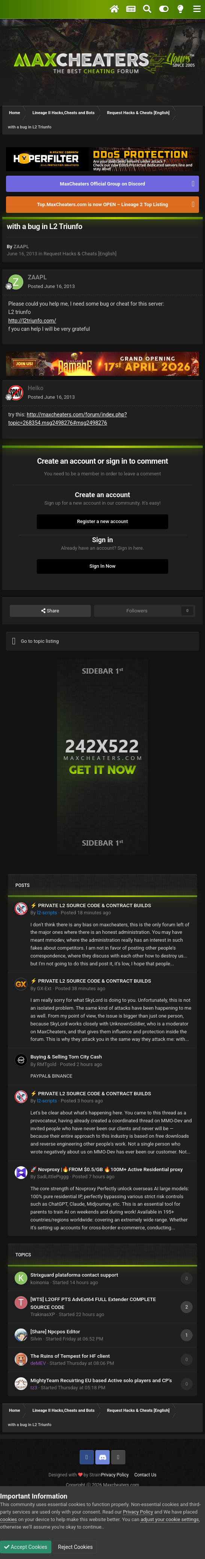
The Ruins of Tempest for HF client (70, 1356)
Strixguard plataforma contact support (74, 1275)
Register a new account (102, 521)
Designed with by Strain (74, 1475)
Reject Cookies (75, 1547)
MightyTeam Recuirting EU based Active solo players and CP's (101, 1380)
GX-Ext (44, 988)
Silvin (36, 1339)
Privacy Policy (115, 1475)
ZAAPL (21, 246)
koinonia (39, 1282)
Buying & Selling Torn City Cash (66, 1057)
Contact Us (145, 1475)
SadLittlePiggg (52, 1176)
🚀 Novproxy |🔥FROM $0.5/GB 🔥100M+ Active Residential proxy (106, 1169)
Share (50, 611)
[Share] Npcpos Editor (55, 1331)
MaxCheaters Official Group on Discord (102, 184)
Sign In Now (102, 566)
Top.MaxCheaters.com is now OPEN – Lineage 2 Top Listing (102, 204)
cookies (8, 1519)
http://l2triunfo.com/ (32, 321)
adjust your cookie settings (169, 1519)
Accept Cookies (25, 1547)
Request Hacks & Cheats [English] (80, 253)
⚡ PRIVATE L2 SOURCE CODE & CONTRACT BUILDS (90, 905)
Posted (51, 286)
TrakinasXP (42, 1314)
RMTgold (46, 1064)
